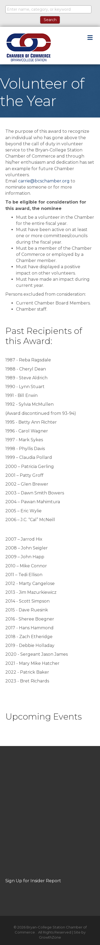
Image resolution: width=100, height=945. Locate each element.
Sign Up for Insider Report (33, 880)
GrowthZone (50, 937)
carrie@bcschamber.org (44, 180)
